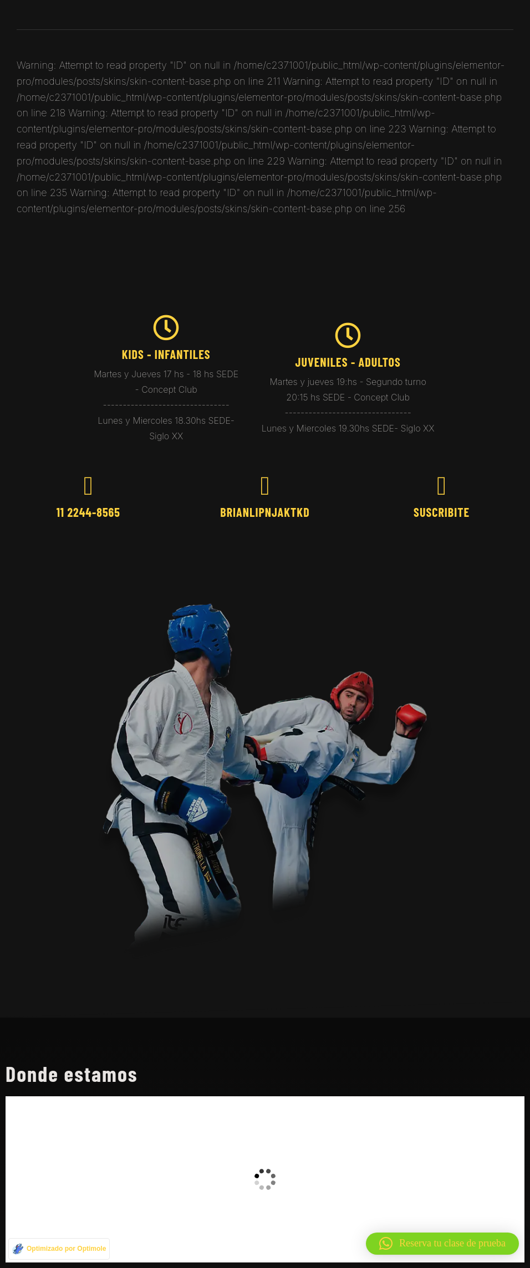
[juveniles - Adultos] (348, 335)
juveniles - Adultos (347, 362)
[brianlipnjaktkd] (265, 486)
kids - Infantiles (166, 354)
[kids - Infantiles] (166, 328)
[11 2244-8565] (88, 486)
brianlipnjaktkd (264, 512)
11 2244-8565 (88, 512)
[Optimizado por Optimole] (59, 1249)
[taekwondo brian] (265, 1179)
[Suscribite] (442, 486)
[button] (442, 1244)
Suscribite (442, 512)
